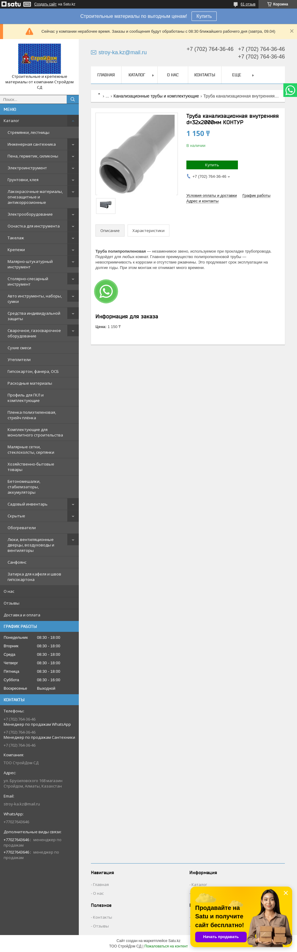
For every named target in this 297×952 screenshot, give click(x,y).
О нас (9, 591)
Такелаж (16, 237)
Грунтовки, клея (23, 179)
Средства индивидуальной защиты (34, 315)
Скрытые (16, 516)
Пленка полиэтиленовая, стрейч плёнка (32, 415)
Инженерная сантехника (32, 144)
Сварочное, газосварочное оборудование (34, 333)
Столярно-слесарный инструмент (28, 281)
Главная (106, 74)
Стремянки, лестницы (28, 132)
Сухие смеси (19, 347)
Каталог (11, 120)
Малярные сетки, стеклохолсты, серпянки (31, 449)
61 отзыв (248, 4)
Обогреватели (22, 527)
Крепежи (16, 249)
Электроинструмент (27, 168)
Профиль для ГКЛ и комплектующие (26, 397)
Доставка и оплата (22, 615)
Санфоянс (17, 562)
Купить (204, 16)
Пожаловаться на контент (166, 946)
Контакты (204, 74)
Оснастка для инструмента (34, 226)
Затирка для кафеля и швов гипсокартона (34, 576)
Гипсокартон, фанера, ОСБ (33, 371)
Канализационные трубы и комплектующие (156, 96)
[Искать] (73, 99)
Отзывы (11, 603)
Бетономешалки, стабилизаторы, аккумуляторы (24, 487)
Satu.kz (174, 941)
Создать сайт (45, 4)
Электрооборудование (30, 214)
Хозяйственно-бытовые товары (31, 466)
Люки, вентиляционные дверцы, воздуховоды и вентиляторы (31, 545)
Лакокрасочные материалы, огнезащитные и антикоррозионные (35, 197)
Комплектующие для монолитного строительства (35, 432)
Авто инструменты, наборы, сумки (35, 298)
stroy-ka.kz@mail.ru (22, 804)
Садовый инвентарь (28, 504)
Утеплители (19, 359)
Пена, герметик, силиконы (33, 156)
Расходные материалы (30, 383)
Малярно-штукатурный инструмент (30, 264)
